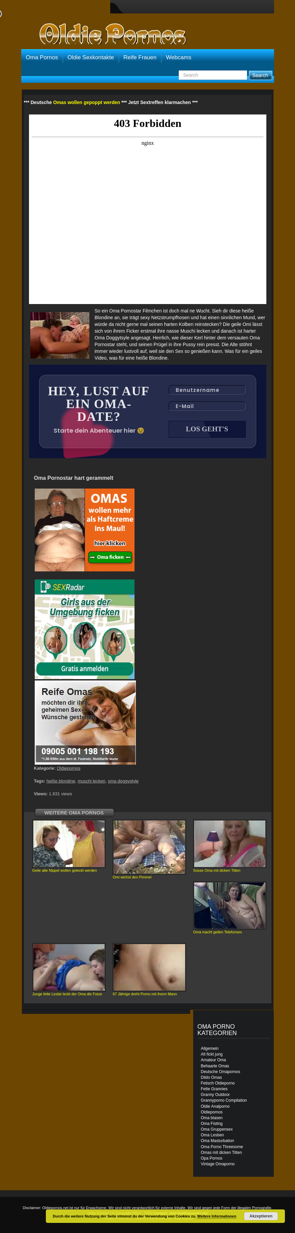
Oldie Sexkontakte (90, 57)
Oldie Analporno (215, 1106)
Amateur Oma (213, 1060)
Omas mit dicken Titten (221, 1152)
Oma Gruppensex (217, 1129)
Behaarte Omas (215, 1066)
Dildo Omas (211, 1077)
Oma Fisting (212, 1123)
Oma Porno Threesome (222, 1146)
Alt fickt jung (212, 1054)
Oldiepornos (68, 768)
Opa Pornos (212, 1158)
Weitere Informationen (216, 1216)
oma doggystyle (123, 781)
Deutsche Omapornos (220, 1071)
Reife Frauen (139, 57)
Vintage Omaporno (218, 1164)
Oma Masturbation (217, 1140)
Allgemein (210, 1048)
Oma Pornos (42, 57)
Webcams (178, 57)
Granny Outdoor (215, 1094)
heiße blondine (61, 781)
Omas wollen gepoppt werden (86, 102)
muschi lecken (91, 781)
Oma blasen (212, 1117)
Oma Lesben (212, 1135)
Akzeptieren (260, 1216)
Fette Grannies (214, 1089)
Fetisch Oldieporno (218, 1083)
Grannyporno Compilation (224, 1100)
